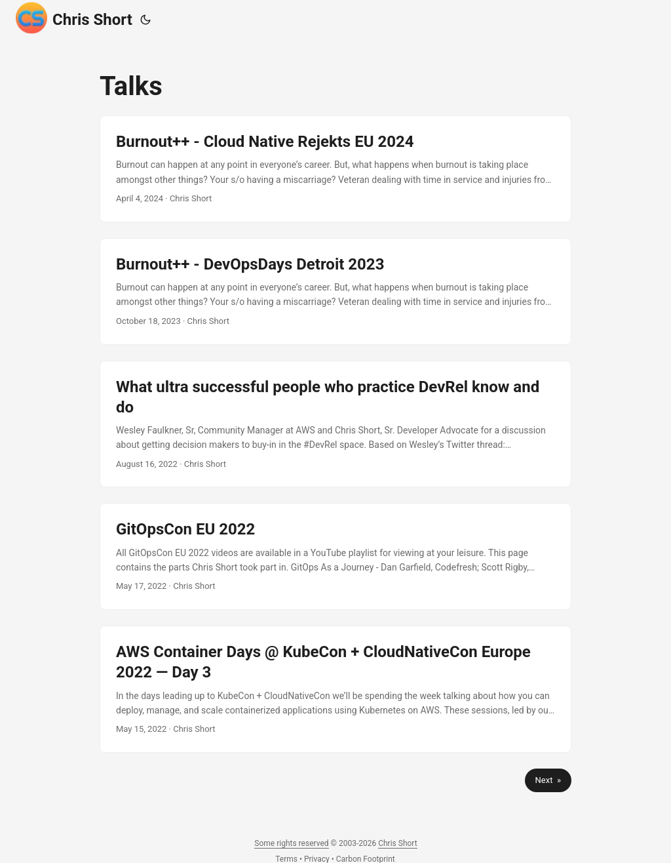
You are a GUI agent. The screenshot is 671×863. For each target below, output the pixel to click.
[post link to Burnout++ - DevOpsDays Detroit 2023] (335, 291)
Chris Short (74, 17)
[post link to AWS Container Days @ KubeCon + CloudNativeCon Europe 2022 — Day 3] (335, 689)
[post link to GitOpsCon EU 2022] (335, 556)
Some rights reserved (291, 843)
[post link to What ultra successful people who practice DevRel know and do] (335, 424)
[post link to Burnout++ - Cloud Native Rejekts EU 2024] (335, 169)
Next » (548, 780)
